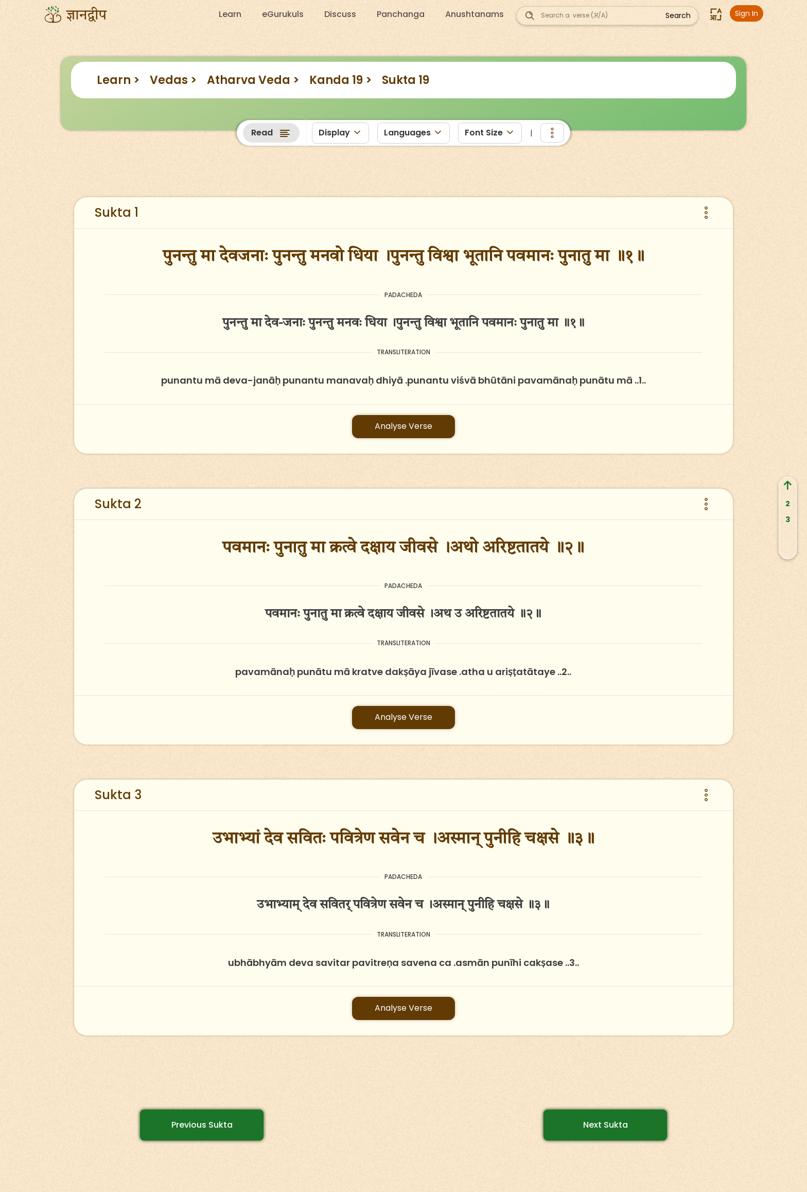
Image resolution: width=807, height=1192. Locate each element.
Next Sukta (605, 1125)
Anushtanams (474, 14)
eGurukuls (283, 14)
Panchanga (401, 14)
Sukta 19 (405, 80)
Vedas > (173, 80)
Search (678, 15)
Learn (230, 14)
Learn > (118, 80)
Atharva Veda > (253, 80)
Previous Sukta (202, 1125)
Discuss (340, 14)
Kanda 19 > (340, 80)
